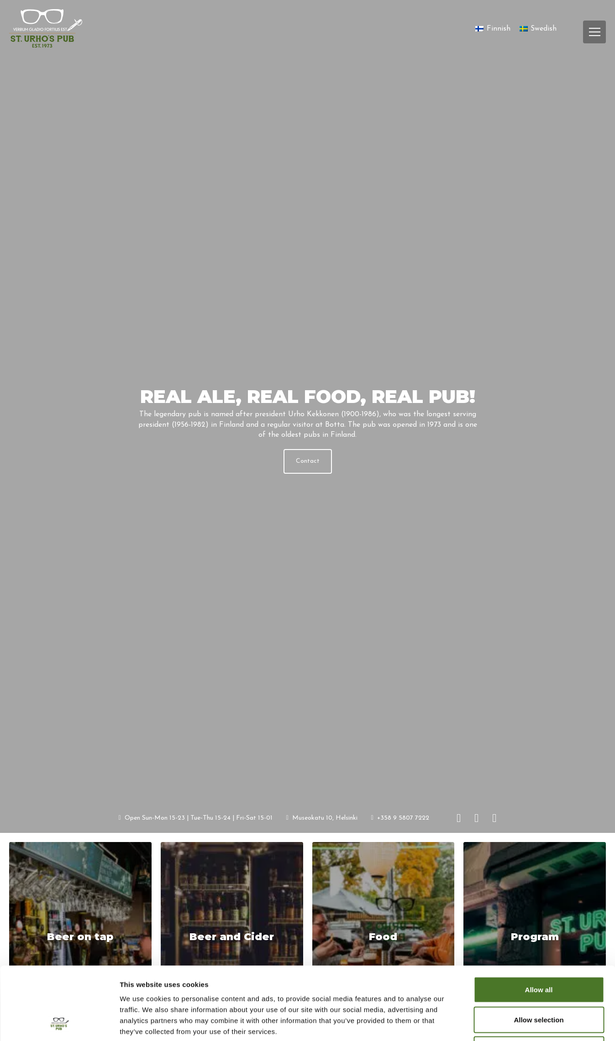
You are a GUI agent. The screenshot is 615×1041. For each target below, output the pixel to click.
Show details (479, 1023)
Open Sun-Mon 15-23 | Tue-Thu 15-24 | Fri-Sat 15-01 (196, 817)
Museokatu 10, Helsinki (321, 817)
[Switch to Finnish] (493, 28)
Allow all (539, 921)
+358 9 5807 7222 (400, 817)
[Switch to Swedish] (538, 28)
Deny (539, 981)
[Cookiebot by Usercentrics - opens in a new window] (59, 1023)
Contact (308, 461)
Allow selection (538, 951)
